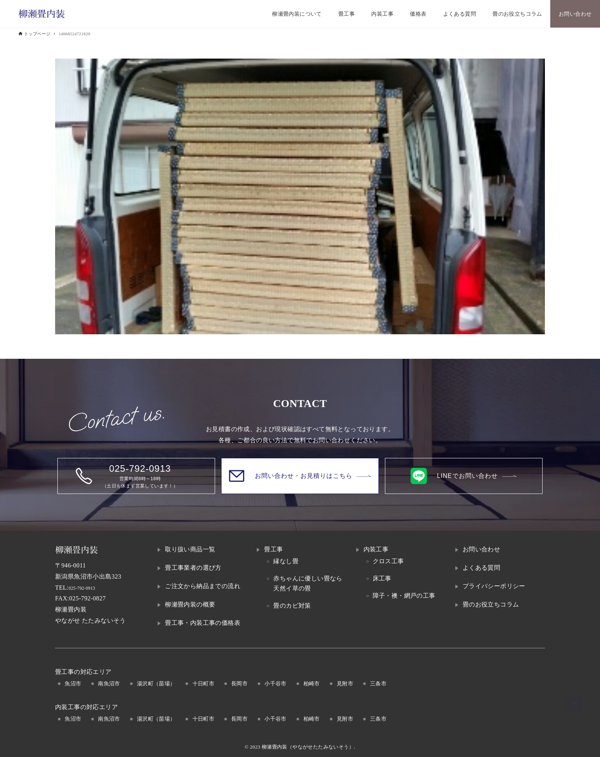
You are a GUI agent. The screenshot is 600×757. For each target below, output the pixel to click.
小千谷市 (275, 683)
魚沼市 (73, 683)
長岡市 (239, 683)
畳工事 (273, 549)
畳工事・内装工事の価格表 (202, 623)
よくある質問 (481, 567)
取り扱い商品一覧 (190, 549)
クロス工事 (388, 561)
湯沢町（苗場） (156, 683)
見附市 (345, 683)
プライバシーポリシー (494, 586)
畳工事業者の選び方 (193, 567)
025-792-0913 (86, 587)
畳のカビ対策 (292, 605)
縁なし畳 (285, 561)
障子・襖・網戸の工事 (404, 595)
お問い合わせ (481, 549)
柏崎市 (311, 683)
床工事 (382, 578)
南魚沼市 (109, 683)
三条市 (378, 683)
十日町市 (203, 683)
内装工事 (376, 549)
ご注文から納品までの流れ (202, 586)
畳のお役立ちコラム (491, 604)
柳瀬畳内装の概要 (190, 604)
